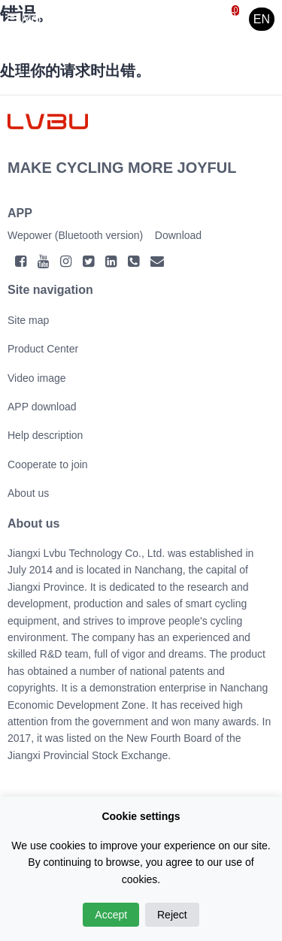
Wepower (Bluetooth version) (75, 235)
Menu (29, 18)
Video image (37, 378)
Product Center (43, 349)
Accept (111, 915)
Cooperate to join (48, 464)
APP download (42, 407)
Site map (28, 320)
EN (261, 19)
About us (28, 493)
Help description (45, 435)
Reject (172, 915)
